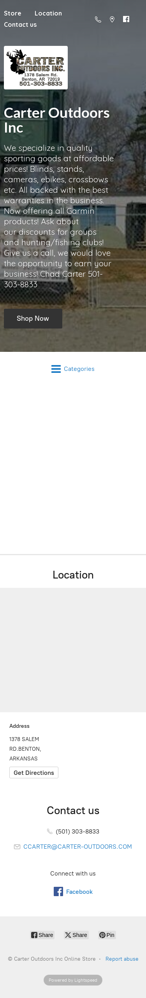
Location (48, 13)
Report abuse (122, 959)
